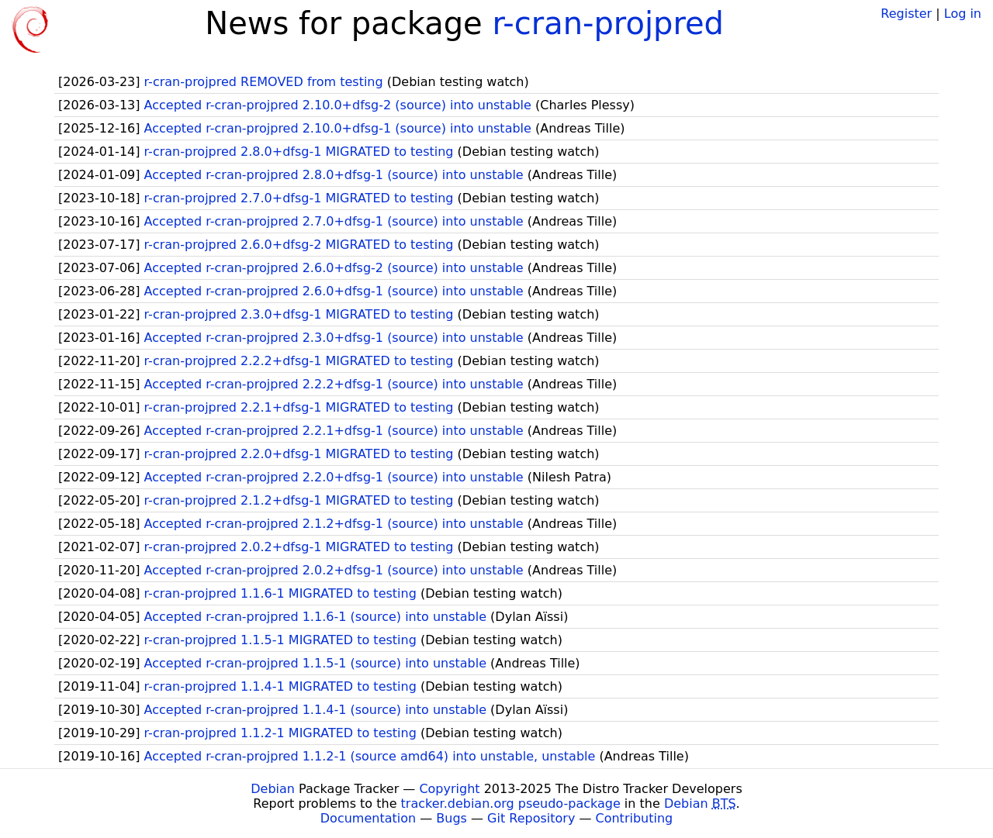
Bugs (451, 818)
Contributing (634, 818)
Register (906, 13)
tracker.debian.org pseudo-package (511, 803)
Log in (962, 13)
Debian (273, 788)
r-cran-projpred (608, 23)
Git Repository (531, 818)
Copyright (449, 788)
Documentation (368, 818)
